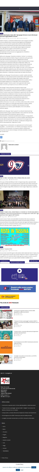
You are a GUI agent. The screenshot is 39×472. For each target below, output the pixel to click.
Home (4, 426)
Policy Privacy (5, 458)
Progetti (4, 434)
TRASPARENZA (6, 451)
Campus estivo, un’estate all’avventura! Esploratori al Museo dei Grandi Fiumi (19, 412)
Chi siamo (5, 432)
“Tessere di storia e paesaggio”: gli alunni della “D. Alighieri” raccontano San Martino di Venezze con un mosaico (26, 322)
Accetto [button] (33, 467)
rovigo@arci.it (6, 395)
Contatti (4, 448)
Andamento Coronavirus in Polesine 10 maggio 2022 (6, 261)
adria (6, 141)
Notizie (1, 33)
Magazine (5, 437)
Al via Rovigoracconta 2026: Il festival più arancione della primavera (17, 415)
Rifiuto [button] (18, 470)
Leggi (22, 470)
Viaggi (4, 445)
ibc (13, 141)
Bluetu (4, 429)
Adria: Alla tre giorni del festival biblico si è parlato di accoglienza (34, 261)
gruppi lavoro (10, 141)
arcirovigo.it (7, 396)
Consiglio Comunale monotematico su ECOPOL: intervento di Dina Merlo (18, 418)
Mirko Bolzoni (18, 326)
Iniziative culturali (6, 440)
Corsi (4, 442)
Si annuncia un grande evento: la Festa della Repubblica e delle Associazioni (24, 311)
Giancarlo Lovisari (12, 38)
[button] (19, 8)
